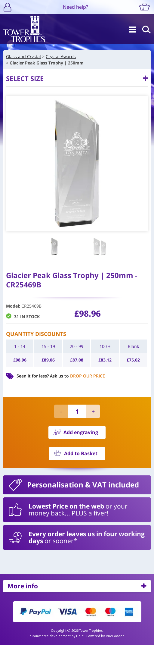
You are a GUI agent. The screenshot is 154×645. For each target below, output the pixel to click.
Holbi (80, 636)
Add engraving (80, 432)
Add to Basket (80, 453)
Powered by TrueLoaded (105, 636)
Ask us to (77, 376)
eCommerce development (50, 636)
